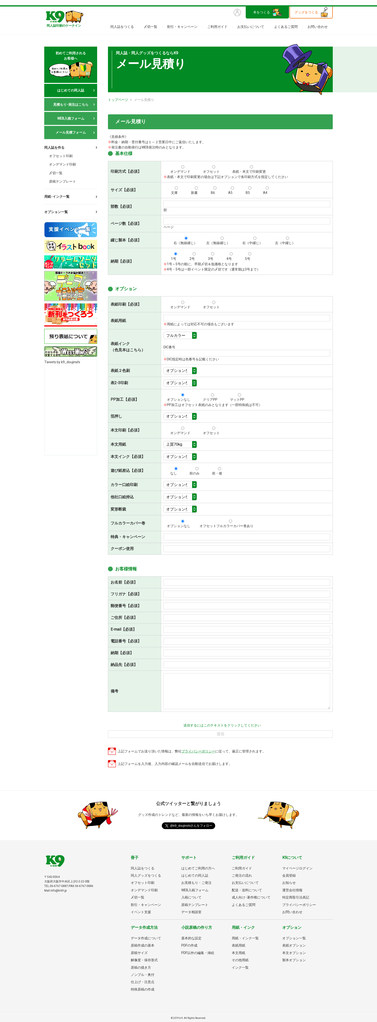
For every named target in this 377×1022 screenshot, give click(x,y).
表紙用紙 (238, 945)
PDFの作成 (189, 945)
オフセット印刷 (61, 155)
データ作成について (146, 938)
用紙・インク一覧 (245, 938)
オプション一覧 (56, 209)
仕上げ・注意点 (142, 982)
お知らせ (289, 883)
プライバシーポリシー (198, 751)
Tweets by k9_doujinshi (62, 359)
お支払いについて (250, 27)
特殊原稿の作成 (142, 989)
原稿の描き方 (141, 967)
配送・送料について (247, 890)
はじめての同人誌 (70, 90)
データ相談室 (191, 912)
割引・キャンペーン (182, 27)
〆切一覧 (150, 27)
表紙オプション (294, 945)
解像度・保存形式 (144, 960)
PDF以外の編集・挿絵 (197, 953)
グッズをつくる (306, 12)
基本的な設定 (191, 938)
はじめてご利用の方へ (198, 868)
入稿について (191, 897)
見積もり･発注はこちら (70, 104)
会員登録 (289, 875)
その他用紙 (240, 960)
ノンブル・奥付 (142, 975)
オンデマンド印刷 (62, 163)
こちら (135, 350)
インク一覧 (240, 967)
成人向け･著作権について (251, 897)
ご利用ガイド (217, 27)
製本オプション (294, 960)
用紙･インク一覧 (56, 194)
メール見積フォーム (71, 132)
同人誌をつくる (122, 27)
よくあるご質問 (286, 27)
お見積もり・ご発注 (196, 883)
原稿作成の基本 (142, 945)
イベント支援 (141, 912)
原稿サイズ (139, 953)
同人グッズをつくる (146, 875)
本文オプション (294, 953)
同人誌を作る (54, 147)
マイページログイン (297, 868)
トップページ (118, 100)
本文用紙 (238, 953)
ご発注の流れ (242, 875)
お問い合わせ (318, 27)
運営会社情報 (292, 890)
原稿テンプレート (62, 178)
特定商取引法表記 (295, 897)
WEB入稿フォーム (70, 118)
